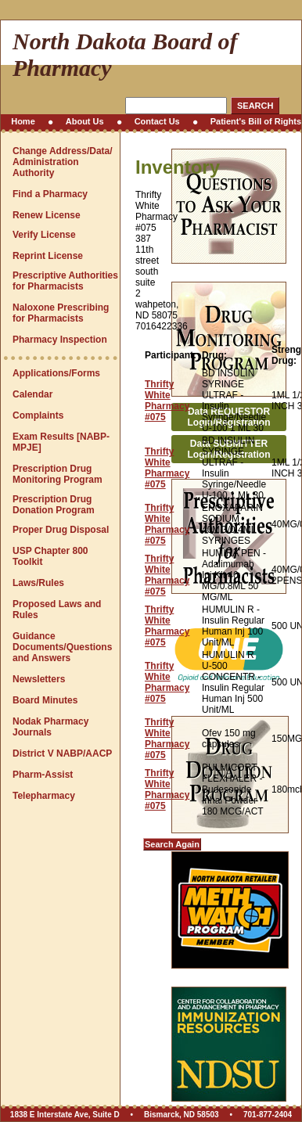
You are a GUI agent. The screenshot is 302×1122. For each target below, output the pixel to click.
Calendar (32, 394)
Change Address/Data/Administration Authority (63, 162)
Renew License (47, 215)
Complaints (38, 415)
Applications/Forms (56, 373)
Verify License (44, 234)
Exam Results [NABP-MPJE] (61, 442)
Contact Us (157, 121)
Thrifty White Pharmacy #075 (167, 401)
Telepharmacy (44, 795)
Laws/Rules (38, 582)
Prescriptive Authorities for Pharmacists (65, 281)
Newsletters (39, 679)
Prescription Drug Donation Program (54, 505)
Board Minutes (45, 700)
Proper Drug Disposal (61, 529)
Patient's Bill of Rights (255, 121)
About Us (85, 121)
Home (23, 121)
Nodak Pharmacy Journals (50, 727)
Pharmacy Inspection (60, 339)
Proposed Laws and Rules (57, 609)
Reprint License (48, 255)
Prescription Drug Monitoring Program (57, 474)
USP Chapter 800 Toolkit (50, 556)
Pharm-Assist (43, 774)
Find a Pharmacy (50, 194)
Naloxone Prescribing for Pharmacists (61, 313)
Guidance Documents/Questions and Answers (62, 647)
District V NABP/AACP (62, 753)
